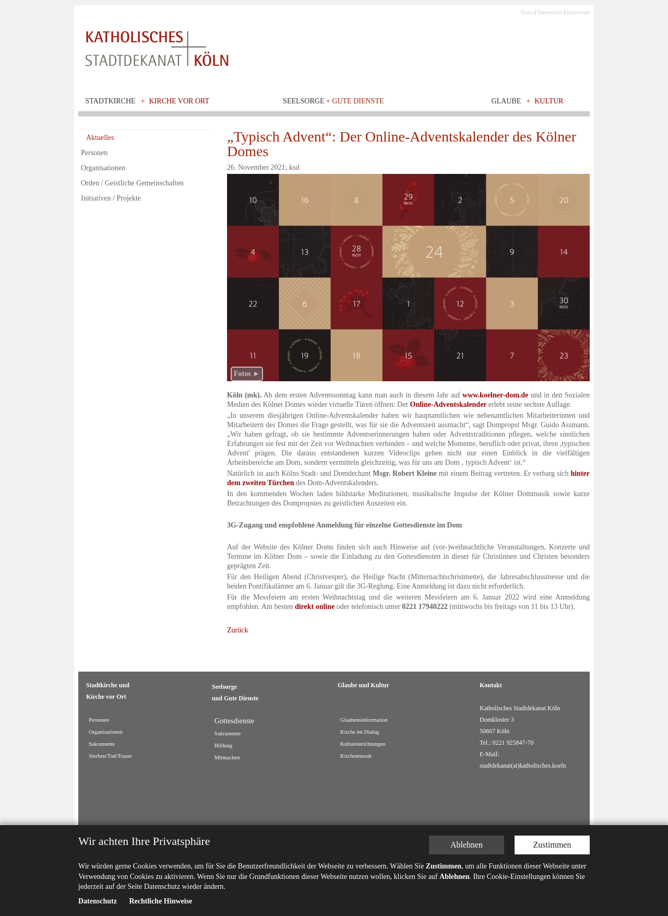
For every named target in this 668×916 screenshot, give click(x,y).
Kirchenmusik (356, 756)
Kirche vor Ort (179, 101)
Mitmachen (227, 757)
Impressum (578, 12)
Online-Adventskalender (448, 404)
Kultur (549, 101)
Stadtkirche (111, 101)
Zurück (237, 630)
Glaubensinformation (364, 720)
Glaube (506, 101)
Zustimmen (552, 844)
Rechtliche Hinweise (160, 901)
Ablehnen (466, 844)
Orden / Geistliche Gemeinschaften (132, 183)
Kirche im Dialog (359, 732)
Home (527, 12)
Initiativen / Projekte (111, 198)
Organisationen (103, 168)
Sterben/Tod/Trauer (110, 756)
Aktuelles (100, 138)
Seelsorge (333, 101)
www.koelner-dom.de (495, 395)
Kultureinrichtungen (362, 744)
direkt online (315, 606)
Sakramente (102, 744)
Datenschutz (550, 12)
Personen (94, 153)
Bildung (223, 745)
